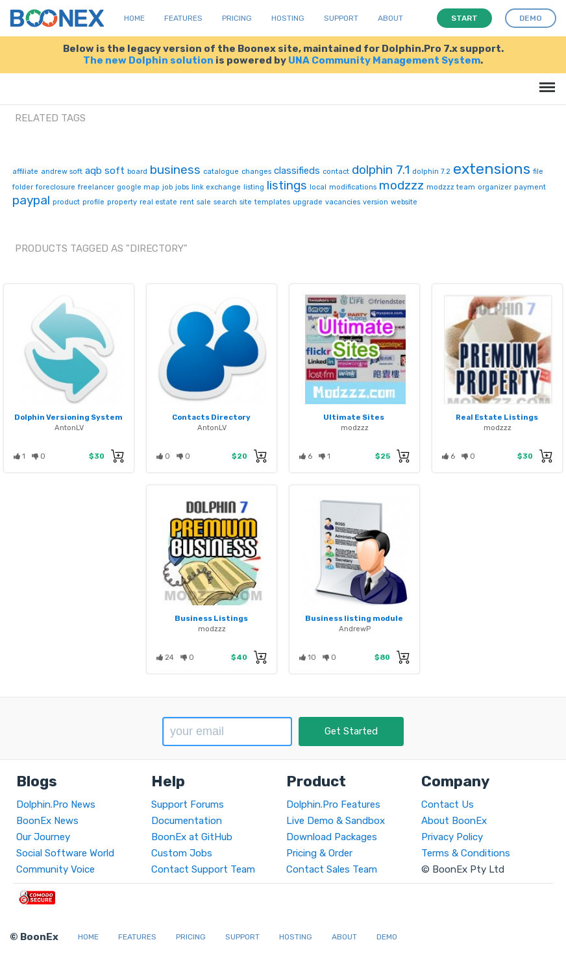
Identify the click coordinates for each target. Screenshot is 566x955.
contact (336, 171)
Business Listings (211, 618)
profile (93, 202)
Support (341, 18)
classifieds (297, 170)
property (122, 202)
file (538, 171)
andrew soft (61, 171)
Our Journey (43, 837)
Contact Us (447, 804)
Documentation (186, 821)
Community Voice (55, 869)
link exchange (216, 187)
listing (253, 187)
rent (187, 202)
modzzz (401, 185)
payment (530, 187)
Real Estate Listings (497, 417)
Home (134, 18)
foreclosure (55, 187)
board (137, 171)
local (318, 187)
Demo (386, 936)
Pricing (237, 18)
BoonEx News (47, 821)
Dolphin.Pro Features (333, 804)
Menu (545, 80)
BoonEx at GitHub (191, 837)
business (175, 169)
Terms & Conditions (465, 853)
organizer (494, 187)
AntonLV (69, 427)
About (390, 18)
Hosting (287, 18)
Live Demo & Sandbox (335, 821)
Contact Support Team (203, 869)
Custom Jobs (181, 853)
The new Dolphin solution (148, 60)
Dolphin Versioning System (68, 417)
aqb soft (105, 170)
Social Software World (65, 853)
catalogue (221, 171)
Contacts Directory (211, 417)
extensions (491, 169)
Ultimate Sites (353, 417)
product (66, 202)
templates (272, 202)
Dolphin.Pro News (55, 804)
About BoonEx (454, 821)
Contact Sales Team (331, 869)
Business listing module (354, 618)
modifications (352, 187)
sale (204, 202)
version (375, 202)
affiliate (25, 171)
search (225, 202)
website (404, 202)
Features (183, 18)
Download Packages (331, 837)
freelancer (96, 187)
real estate (158, 202)
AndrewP (355, 628)
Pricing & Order (319, 853)
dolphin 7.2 (431, 171)
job (167, 187)
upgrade (308, 202)
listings (287, 185)
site (246, 202)
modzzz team (450, 187)
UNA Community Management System (384, 60)
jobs (182, 187)
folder (22, 187)
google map (138, 187)
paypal (31, 200)
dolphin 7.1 (381, 169)
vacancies (342, 202)
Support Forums (187, 804)
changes (256, 171)
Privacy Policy (452, 837)
